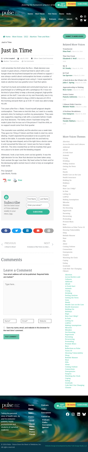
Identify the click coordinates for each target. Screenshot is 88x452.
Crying (65, 158)
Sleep (65, 233)
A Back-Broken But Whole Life (75, 80)
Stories (30, 14)
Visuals (43, 19)
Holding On (67, 180)
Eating (65, 263)
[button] (72, 24)
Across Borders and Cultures (74, 144)
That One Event (69, 56)
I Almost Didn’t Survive (72, 104)
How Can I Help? (69, 188)
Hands (65, 172)
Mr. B (65, 66)
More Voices (40, 14)
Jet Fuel (66, 73)
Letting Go (67, 194)
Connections (67, 249)
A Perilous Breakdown (72, 111)
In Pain (65, 191)
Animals (66, 155)
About (61, 19)
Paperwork (67, 210)
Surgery (66, 255)
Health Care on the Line (72, 175)
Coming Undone (69, 246)
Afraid (65, 150)
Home (6, 37)
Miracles (66, 202)
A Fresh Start (68, 152)
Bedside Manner (69, 235)
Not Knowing (68, 208)
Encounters (46, 413)
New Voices (52, 14)
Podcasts (52, 19)
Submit (70, 19)
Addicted (66, 147)
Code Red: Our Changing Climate (72, 270)
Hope (65, 186)
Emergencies (67, 252)
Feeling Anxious (69, 163)
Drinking (66, 161)
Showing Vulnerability (71, 230)
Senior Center (68, 94)
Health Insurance (69, 177)
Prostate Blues (68, 222)
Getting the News (69, 166)
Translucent (67, 49)
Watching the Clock (70, 257)
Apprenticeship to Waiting (73, 87)
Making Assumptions (71, 199)
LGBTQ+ (66, 197)
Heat (64, 238)
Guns (65, 169)
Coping (65, 260)
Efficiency (67, 118)
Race (64, 224)
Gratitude (66, 266)
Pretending (67, 219)
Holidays (66, 183)
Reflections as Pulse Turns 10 (74, 227)
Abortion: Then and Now (39, 37)
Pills (64, 241)
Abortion (66, 141)
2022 (26, 37)
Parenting (66, 213)
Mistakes (66, 205)
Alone (65, 244)
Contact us (45, 416)
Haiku (69, 14)
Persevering (67, 216)
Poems (61, 14)
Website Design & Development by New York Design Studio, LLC (66, 446)
